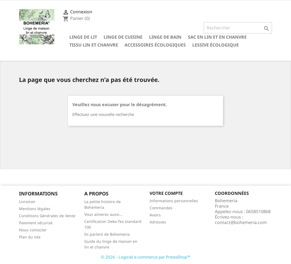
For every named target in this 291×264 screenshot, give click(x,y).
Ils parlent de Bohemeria (107, 234)
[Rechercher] (238, 27)
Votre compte (166, 193)
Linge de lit (83, 37)
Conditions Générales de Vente (47, 215)
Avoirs (155, 214)
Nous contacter (33, 229)
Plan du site (30, 237)
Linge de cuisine (123, 37)
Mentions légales (34, 208)
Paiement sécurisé (35, 222)
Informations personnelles (174, 200)
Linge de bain (165, 37)
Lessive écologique (215, 45)
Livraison (27, 201)
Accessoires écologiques (155, 45)
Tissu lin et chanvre (93, 45)
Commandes (161, 207)
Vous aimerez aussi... (103, 214)
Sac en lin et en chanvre (217, 37)
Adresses (158, 222)
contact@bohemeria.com (241, 222)
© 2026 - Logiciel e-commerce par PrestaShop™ (145, 257)
